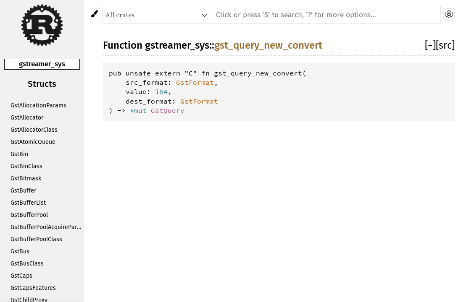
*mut (140, 110)
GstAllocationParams (38, 105)
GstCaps (21, 275)
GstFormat (195, 82)
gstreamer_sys (42, 64)
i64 (161, 91)
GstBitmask (26, 178)
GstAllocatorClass (34, 129)
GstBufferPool (29, 215)
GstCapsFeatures (33, 288)
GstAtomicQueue (33, 142)
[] (430, 45)
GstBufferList (28, 202)
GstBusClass (27, 263)
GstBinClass (26, 166)
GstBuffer (23, 190)
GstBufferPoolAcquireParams (47, 227)
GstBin (19, 154)
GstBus (20, 251)
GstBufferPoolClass (36, 239)
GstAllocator (27, 117)
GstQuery (167, 110)
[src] (445, 45)
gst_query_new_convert (268, 45)
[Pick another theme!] (94, 14)
